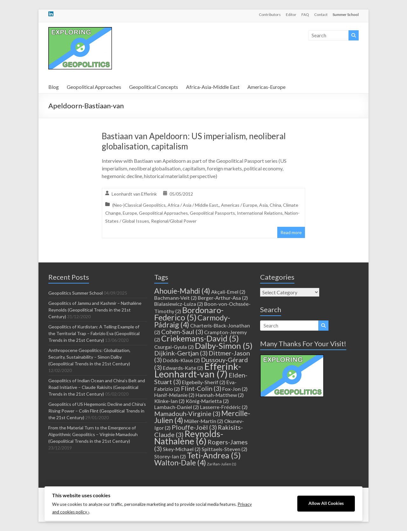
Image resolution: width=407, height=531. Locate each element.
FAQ (305, 14)
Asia (263, 205)
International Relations (260, 213)
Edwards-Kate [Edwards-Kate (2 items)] (183, 368)
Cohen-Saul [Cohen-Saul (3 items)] (182, 331)
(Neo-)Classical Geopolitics (139, 205)
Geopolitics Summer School (75, 293)
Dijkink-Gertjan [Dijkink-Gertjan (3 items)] (181, 353)
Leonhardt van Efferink (134, 194)
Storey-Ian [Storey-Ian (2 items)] (170, 456)
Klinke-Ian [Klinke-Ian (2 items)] (169, 401)
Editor (291, 14)
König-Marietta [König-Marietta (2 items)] (207, 401)
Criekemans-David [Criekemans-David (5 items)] (200, 338)
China (275, 205)
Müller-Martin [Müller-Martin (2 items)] (203, 421)
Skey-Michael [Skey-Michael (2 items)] (182, 449)
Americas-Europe (266, 87)
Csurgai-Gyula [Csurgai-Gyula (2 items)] (174, 347)
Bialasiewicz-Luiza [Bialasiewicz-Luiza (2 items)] (178, 304)
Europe (130, 213)
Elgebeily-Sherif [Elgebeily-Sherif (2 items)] (203, 382)
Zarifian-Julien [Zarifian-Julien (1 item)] (221, 464)
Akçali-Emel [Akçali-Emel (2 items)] (228, 292)
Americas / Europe (239, 205)
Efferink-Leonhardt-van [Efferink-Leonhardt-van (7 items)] (197, 370)
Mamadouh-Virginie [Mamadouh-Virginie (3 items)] (187, 413)
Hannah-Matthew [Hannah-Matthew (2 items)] (220, 395)
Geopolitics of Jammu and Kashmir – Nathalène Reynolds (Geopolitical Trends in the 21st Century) (94, 309)
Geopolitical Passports (212, 213)
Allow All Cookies (326, 503)
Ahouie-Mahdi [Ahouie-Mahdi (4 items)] (182, 290)
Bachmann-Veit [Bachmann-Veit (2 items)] (175, 298)
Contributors (270, 14)
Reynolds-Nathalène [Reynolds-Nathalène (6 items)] (188, 437)
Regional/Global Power (174, 221)
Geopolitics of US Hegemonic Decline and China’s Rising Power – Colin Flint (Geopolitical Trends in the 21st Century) (97, 410)
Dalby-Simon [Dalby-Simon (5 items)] (223, 345)
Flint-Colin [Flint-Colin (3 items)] (201, 388)
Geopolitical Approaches (94, 87)
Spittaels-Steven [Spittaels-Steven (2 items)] (224, 449)
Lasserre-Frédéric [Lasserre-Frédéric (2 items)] (224, 407)
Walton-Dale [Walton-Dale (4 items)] (180, 462)
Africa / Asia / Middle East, (193, 205)
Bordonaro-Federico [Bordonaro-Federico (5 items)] (189, 313)
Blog (53, 87)
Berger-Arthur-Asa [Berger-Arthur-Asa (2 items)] (223, 298)
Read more (291, 232)
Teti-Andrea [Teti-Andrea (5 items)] (214, 455)
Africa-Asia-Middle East (212, 87)
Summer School (346, 14)
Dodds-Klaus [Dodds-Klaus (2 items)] (181, 360)
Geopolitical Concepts (153, 87)
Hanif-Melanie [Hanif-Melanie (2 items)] (174, 395)
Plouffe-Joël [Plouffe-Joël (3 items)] (194, 427)
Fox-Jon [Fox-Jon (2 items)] (235, 389)
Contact (321, 14)
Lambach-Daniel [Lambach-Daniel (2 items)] (176, 407)
